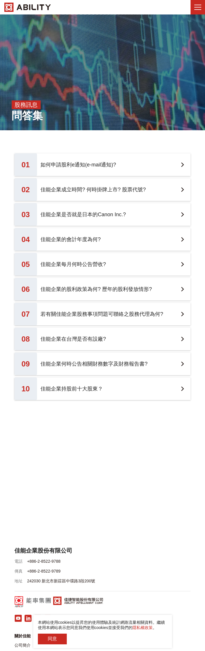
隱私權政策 (142, 627)
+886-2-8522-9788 (44, 561)
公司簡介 (22, 645)
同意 (52, 638)
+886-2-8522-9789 (44, 571)
